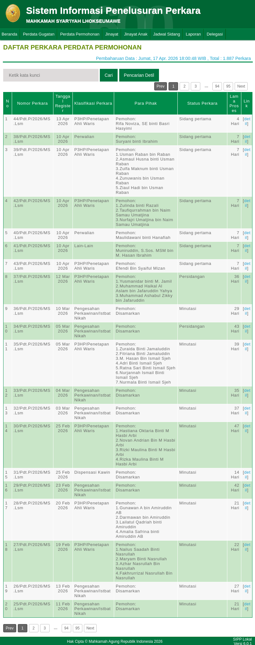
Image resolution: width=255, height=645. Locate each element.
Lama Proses (234, 103)
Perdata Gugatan (38, 34)
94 (217, 86)
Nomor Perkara (32, 103)
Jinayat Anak (136, 34)
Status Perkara (202, 103)
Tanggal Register (63, 103)
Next (241, 86)
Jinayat (111, 34)
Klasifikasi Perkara (93, 103)
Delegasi (215, 34)
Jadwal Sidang (166, 34)
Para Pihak (145, 103)
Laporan (193, 34)
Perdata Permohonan (80, 34)
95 (228, 86)
